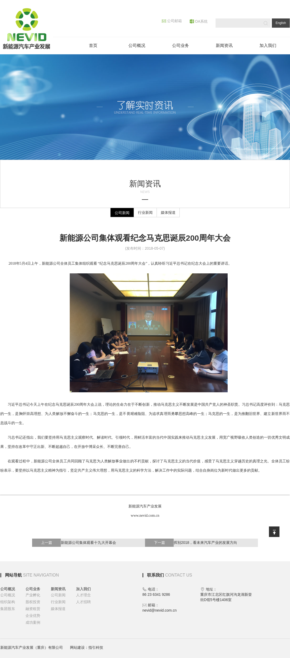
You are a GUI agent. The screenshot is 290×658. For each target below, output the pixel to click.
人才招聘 (83, 602)
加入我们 (83, 589)
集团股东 (7, 609)
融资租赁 (33, 609)
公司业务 (33, 589)
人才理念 (83, 595)
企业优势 (33, 615)
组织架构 (7, 602)
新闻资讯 (58, 589)
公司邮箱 (172, 21)
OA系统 (199, 21)
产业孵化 (33, 595)
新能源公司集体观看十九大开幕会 (74, 543)
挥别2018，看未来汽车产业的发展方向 (191, 543)
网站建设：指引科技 (86, 647)
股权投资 (33, 602)
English (281, 23)
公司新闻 (122, 213)
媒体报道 (168, 212)
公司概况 (7, 589)
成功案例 (33, 622)
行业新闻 (145, 212)
